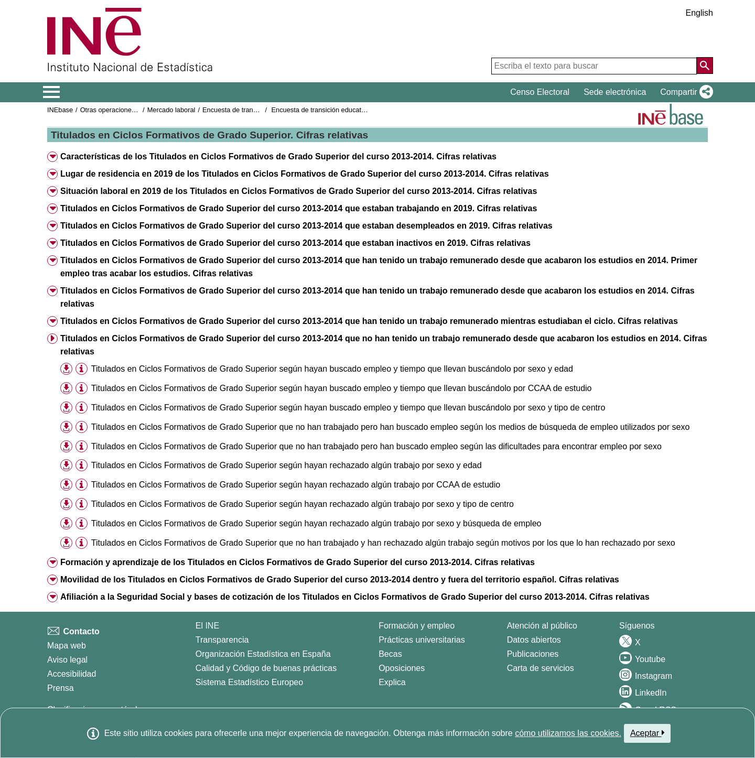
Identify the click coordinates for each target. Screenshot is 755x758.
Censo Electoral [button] (539, 92)
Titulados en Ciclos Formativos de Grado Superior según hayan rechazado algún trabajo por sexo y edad (286, 465)
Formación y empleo (417, 625)
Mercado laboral (171, 110)
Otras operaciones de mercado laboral (137, 110)
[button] (684, 92)
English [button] (699, 12)
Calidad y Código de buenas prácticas (266, 668)
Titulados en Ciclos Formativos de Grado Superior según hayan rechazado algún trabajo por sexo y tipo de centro (302, 504)
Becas (390, 653)
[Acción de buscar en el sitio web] (704, 65)
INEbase (60, 110)
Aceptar (647, 733)
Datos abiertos (534, 639)
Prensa (60, 688)
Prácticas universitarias (422, 639)
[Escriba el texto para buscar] (594, 66)
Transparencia (222, 639)
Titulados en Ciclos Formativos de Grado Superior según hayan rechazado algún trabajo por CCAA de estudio (295, 484)
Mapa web (66, 645)
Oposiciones (402, 668)
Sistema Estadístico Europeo (249, 682)
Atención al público (542, 625)
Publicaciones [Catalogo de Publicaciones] (533, 653)
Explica (392, 682)
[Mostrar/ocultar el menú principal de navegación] (51, 92)
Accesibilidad (71, 673)
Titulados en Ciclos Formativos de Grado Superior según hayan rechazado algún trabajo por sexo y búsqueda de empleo (316, 523)
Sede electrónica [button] (615, 92)
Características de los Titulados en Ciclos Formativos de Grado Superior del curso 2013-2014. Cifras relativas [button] (278, 156)
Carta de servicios (540, 668)
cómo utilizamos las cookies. (568, 733)
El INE (207, 625)
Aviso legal (67, 659)
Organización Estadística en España (263, 653)
